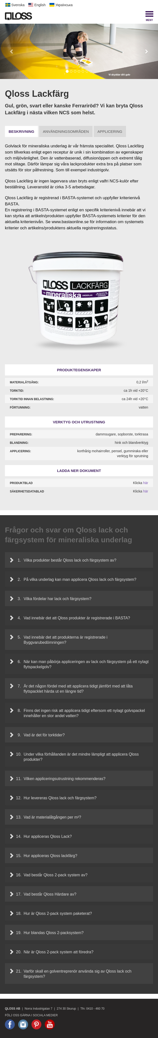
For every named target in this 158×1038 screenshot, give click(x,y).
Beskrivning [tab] (21, 131)
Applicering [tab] (109, 131)
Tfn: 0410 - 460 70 (92, 1008)
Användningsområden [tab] (66, 131)
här (145, 483)
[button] (12, 51)
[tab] (79, 560)
